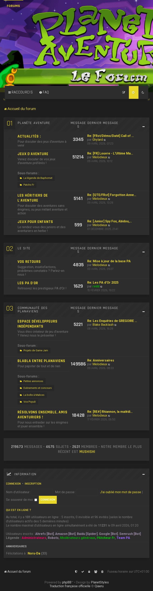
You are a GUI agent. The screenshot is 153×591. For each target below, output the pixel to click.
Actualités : (29, 136)
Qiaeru (99, 586)
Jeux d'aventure (33, 153)
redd (95, 286)
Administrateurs (34, 538)
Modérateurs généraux (77, 538)
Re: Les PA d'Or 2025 (103, 282)
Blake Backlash (103, 325)
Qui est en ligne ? (18, 510)
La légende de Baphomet (35, 178)
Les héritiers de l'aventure (33, 198)
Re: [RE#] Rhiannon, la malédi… (110, 412)
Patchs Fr (26, 185)
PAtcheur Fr (106, 538)
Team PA (123, 538)
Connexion (13, 484)
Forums (13, 6)
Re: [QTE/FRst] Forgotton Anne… (111, 195)
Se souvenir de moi (21, 500)
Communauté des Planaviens (33, 310)
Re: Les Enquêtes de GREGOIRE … (112, 321)
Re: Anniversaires (100, 360)
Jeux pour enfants (35, 221)
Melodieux (99, 157)
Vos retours (29, 261)
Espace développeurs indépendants (38, 324)
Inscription (33, 484)
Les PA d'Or (28, 283)
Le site (24, 248)
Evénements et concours (35, 388)
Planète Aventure (34, 123)
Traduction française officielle (70, 586)
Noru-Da (34, 553)
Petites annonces (31, 381)
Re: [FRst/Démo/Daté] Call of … (110, 136)
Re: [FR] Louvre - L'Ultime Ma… (110, 153)
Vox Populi (27, 402)
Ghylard (97, 140)
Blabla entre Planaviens (41, 360)
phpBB (66, 582)
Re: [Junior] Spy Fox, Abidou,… (109, 221)
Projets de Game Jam (33, 350)
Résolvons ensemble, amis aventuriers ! (43, 415)
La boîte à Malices (31, 395)
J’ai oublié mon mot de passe (120, 492)
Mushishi (87, 451)
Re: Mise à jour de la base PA (109, 261)
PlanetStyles (100, 582)
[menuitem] (44, 92)
